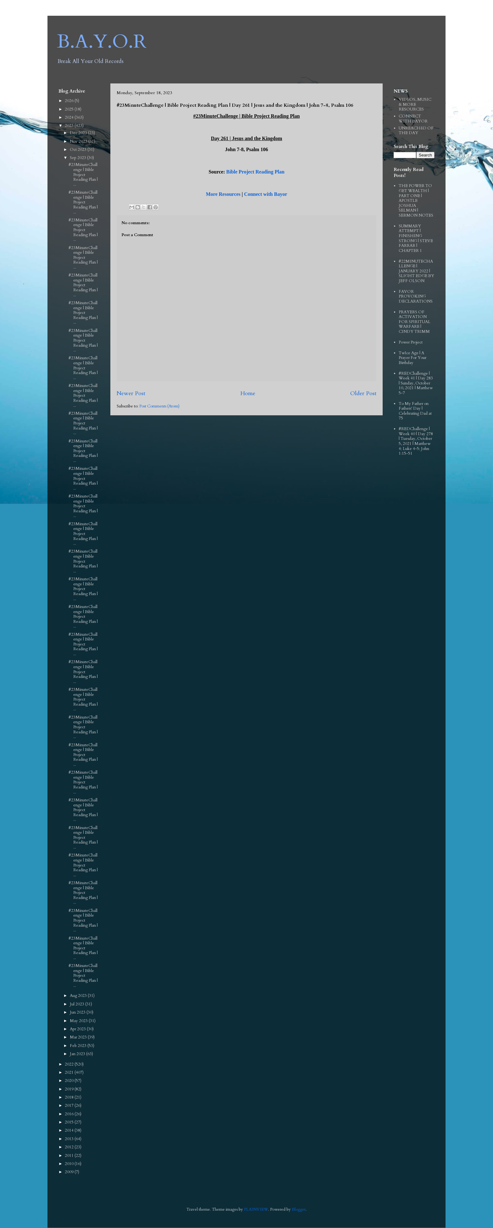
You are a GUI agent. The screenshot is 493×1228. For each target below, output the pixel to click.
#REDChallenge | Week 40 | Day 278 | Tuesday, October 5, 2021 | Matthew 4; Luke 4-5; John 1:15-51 (416, 441)
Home (247, 393)
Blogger (299, 1209)
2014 (70, 1130)
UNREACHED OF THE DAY (416, 130)
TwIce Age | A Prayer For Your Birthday (412, 358)
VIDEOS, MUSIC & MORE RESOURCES (415, 104)
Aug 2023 (79, 995)
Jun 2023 (78, 1012)
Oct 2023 (78, 149)
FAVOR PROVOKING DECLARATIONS (416, 296)
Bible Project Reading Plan (255, 171)
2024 (70, 117)
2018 (70, 1097)
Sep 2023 (78, 158)
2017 (70, 1105)
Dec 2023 (79, 133)
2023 (70, 125)
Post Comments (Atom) (159, 406)
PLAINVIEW (256, 1209)
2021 (70, 1072)
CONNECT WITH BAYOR (413, 118)
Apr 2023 (78, 1029)
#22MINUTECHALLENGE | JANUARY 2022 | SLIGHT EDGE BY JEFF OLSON (416, 271)
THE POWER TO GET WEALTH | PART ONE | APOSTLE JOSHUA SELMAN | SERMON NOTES (416, 200)
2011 (70, 1155)
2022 (70, 1064)
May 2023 (79, 1021)
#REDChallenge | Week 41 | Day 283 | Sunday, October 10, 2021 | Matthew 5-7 (416, 383)
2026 (70, 101)
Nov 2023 (79, 141)
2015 (70, 1122)
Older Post (363, 393)
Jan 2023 (78, 1054)
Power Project (411, 342)
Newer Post (131, 393)
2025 (70, 109)
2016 (70, 1114)
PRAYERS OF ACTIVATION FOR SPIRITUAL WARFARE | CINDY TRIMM (414, 321)
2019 (70, 1089)
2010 (70, 1164)
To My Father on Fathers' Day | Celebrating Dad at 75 (415, 411)
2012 (70, 1147)
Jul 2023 (77, 1004)
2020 (70, 1080)
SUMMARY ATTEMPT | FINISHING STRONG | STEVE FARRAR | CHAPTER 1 (416, 238)
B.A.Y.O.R (102, 41)
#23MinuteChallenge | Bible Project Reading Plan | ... (83, 174)
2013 (70, 1139)
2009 (70, 1172)
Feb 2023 (78, 1046)
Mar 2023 (79, 1037)
